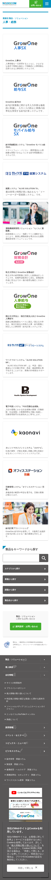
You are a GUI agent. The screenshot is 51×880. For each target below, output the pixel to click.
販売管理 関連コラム (16, 759)
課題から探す (10, 590)
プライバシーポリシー (16, 688)
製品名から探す (11, 600)
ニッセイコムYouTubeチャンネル (21, 714)
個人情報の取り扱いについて (19, 693)
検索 (43, 558)
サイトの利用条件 (14, 683)
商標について (12, 719)
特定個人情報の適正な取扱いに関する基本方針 (25, 700)
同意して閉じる (25, 868)
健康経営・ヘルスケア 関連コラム (22, 769)
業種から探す (10, 579)
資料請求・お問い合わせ (26, 626)
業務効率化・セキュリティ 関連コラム (24, 775)
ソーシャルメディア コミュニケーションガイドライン (25, 707)
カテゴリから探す (12, 568)
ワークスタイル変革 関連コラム (21, 780)
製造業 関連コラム (15, 764)
